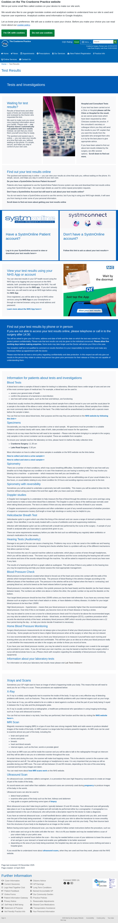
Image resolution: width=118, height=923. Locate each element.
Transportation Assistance (42, 908)
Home (5, 53)
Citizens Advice (38, 881)
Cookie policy (101, 918)
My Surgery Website (77, 918)
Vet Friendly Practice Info (13, 911)
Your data (111, 918)
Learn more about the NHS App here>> (24, 309)
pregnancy (89, 785)
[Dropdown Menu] (86, 42)
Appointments (27, 53)
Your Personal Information (42, 911)
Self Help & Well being (12, 905)
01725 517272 (112, 46)
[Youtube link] (71, 883)
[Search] (103, 42)
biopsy (54, 801)
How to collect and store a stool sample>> (25, 460)
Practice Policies (38, 898)
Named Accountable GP (41, 891)
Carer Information (10, 881)
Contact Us (25, 59)
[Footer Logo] (105, 883)
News (14, 53)
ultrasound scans (50, 850)
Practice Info (99, 53)
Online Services (9, 59)
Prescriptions (43, 53)
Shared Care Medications (42, 905)
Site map (63, 920)
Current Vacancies (10, 884)
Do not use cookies (42, 33)
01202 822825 (112, 48)
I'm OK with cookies (14, 33)
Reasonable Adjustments (42, 901)
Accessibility (90, 918)
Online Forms (8, 894)
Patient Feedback (10, 891)
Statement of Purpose (12, 908)
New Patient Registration (79, 53)
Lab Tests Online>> (73, 663)
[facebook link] (64, 883)
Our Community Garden (41, 894)
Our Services (58, 53)
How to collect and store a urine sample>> (26, 456)
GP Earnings (37, 884)
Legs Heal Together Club (13, 887)
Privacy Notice (8, 901)
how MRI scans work (37, 771)
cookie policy (23, 25)
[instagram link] (68, 883)
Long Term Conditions (41, 887)
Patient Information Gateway (14, 898)
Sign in (3, 918)
